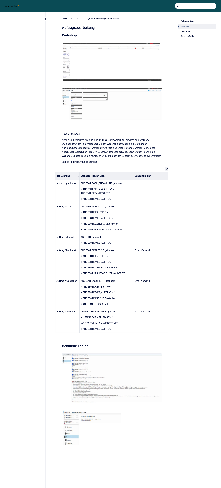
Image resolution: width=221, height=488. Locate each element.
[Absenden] (178, 6)
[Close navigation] (45, 19)
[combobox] (195, 6)
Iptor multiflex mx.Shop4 (72, 18)
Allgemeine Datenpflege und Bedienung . (102, 18)
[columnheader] (67, 176)
